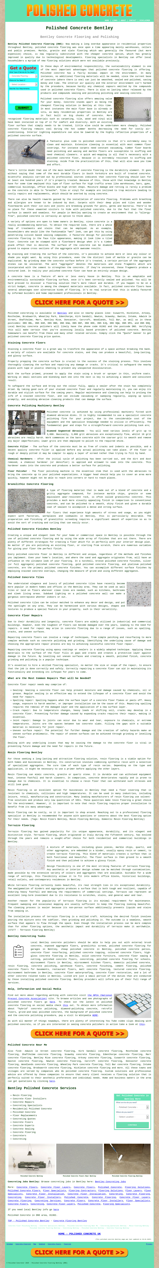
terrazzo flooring (138, 866)
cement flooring (126, 966)
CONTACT (132, 20)
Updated (42, 1244)
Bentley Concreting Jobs (110, 1181)
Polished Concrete (109, 1187)
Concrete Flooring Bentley (70, 1221)
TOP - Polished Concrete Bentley (28, 1221)
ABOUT (123, 20)
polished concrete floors (60, 959)
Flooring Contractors (82, 1190)
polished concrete (46, 47)
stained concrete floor (38, 396)
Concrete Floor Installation (45, 1194)
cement (42, 267)
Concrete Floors (27, 1187)
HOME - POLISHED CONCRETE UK (79, 1233)
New (34, 1244)
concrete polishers (39, 326)
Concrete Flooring (138, 1194)
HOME (107, 20)
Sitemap (10, 1244)
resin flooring (98, 803)
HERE (95, 1015)
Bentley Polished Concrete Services (42, 1088)
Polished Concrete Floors (24, 1190)
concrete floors (72, 621)
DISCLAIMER (144, 20)
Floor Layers (133, 1190)
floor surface (17, 125)
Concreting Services (48, 1200)
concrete (132, 330)
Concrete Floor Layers (55, 1187)
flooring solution (128, 1074)
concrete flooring (90, 1071)
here (52, 1002)
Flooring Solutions (137, 1187)
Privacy (149, 1244)
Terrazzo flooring (20, 831)
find (18, 1051)
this (65, 1005)
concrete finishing (99, 966)
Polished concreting (21, 313)
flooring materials (86, 76)
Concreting (116, 1194)
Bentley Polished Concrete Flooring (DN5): (36, 44)
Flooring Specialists (116, 1204)
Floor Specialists (54, 1190)
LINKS (114, 20)
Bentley (62, 313)
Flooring (67, 1244)
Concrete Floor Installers (43, 1197)
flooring (58, 105)
